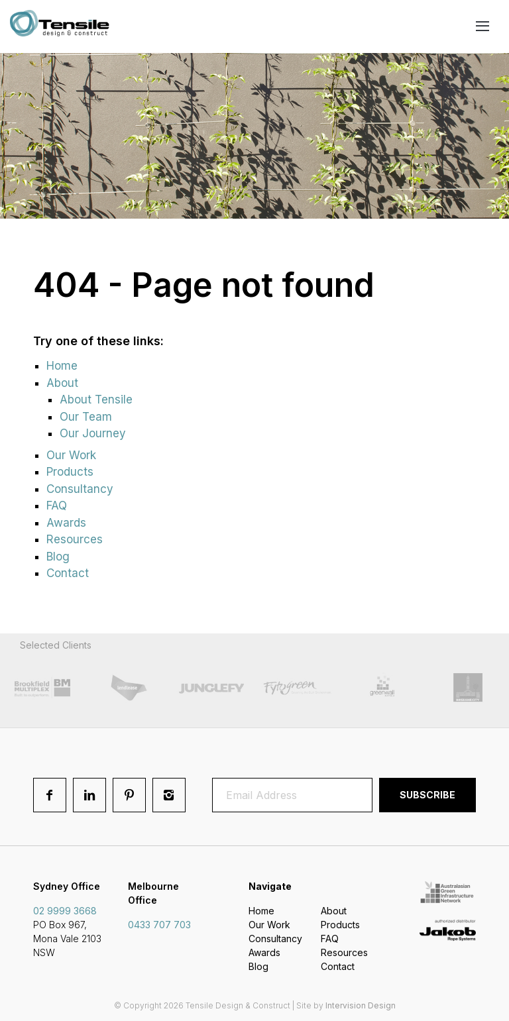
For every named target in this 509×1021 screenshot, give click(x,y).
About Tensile (96, 399)
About (62, 383)
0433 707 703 (159, 924)
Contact (67, 573)
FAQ (56, 505)
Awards (66, 522)
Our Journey (93, 433)
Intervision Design (360, 1005)
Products (69, 471)
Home (62, 365)
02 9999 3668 (65, 910)
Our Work (71, 455)
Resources (74, 539)
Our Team (86, 416)
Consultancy (79, 489)
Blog (58, 556)
